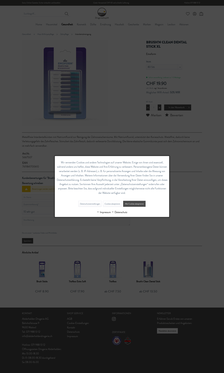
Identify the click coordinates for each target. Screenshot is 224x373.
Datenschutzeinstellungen (90, 203)
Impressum (104, 212)
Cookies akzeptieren (112, 203)
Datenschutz (119, 212)
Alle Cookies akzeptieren (134, 203)
